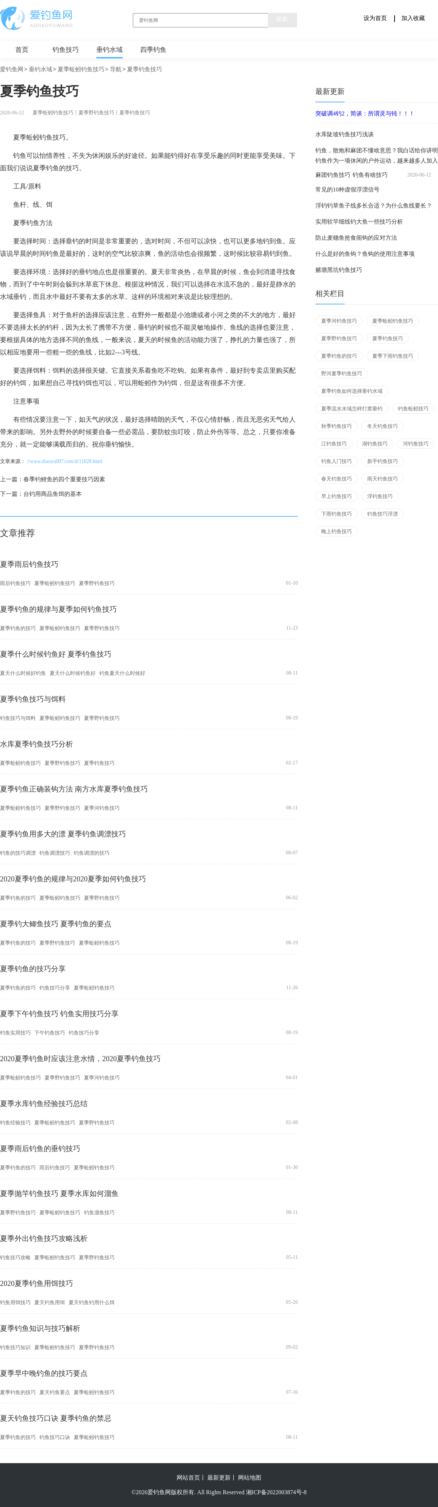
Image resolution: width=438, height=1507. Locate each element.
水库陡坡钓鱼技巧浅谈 (344, 134)
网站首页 (188, 1477)
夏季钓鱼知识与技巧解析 (40, 1328)
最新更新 (330, 91)
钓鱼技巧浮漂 (382, 514)
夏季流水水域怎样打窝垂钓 (352, 408)
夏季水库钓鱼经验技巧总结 (44, 1104)
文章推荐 (17, 533)
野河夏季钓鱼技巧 (341, 373)
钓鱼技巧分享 (54, 988)
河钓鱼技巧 (416, 444)
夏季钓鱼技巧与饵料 (33, 699)
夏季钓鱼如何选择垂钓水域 (352, 391)
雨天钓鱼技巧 (382, 479)
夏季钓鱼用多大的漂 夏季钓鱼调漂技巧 (63, 834)
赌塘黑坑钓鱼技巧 (338, 270)
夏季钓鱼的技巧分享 (33, 969)
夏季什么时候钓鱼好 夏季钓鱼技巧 (55, 654)
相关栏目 (330, 293)
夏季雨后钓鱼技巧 (29, 564)
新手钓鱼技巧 (382, 461)
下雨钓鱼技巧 (336, 514)
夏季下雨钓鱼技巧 (392, 356)
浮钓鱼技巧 (380, 496)
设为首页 (375, 18)
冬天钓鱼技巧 (382, 426)
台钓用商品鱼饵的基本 (52, 494)
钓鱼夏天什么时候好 (122, 673)
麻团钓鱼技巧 (332, 175)
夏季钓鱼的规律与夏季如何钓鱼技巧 (58, 609)
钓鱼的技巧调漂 (18, 853)
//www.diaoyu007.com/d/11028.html (64, 461)
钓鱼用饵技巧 (15, 1302)
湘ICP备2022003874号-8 (276, 1492)
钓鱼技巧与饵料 (18, 718)
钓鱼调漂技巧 (54, 853)
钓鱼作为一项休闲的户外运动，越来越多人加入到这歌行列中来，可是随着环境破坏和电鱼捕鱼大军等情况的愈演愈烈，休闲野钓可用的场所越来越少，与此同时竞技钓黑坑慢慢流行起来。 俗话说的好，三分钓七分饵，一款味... (376, 160)
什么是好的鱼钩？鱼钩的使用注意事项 (365, 254)
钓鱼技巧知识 (15, 1347)
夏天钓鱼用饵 (49, 1302)
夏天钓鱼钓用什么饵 (92, 1302)
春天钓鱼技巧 (336, 479)
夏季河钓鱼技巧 (102, 808)
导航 (116, 69)
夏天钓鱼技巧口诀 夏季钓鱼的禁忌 (55, 1418)
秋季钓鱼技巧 (336, 426)
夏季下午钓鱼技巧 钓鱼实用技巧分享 (59, 1014)
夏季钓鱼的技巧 (18, 628)
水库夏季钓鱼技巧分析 (36, 744)
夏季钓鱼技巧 (144, 69)
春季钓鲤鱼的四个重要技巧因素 (64, 479)
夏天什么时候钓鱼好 (73, 673)
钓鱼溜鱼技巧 (99, 1212)
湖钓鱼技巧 (375, 444)
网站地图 (249, 1477)
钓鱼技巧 (66, 49)
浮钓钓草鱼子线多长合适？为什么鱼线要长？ (373, 205)
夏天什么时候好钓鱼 (23, 673)
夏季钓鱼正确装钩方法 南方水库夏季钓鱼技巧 (74, 789)
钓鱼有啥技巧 (370, 175)
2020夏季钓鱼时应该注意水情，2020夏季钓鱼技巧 (80, 1059)
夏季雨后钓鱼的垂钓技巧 (40, 1149)
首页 (21, 49)
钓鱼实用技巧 (15, 1033)
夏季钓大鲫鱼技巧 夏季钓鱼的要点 (55, 924)
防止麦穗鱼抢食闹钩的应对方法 (356, 238)
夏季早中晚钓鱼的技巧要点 (44, 1373)
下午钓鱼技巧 (49, 1033)
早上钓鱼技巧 (336, 496)
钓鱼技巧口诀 (54, 1437)
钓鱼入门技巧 (336, 461)
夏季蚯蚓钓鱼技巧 (81, 69)
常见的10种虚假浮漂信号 (347, 189)
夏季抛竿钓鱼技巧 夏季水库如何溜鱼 (59, 1193)
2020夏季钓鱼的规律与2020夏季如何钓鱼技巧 (73, 879)
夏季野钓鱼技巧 (96, 112)
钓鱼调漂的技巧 (92, 853)
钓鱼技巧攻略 (15, 1257)
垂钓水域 (109, 49)
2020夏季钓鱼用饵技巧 (36, 1283)
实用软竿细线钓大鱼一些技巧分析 (359, 222)
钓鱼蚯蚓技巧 (413, 408)
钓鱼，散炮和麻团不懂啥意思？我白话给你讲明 (376, 150)
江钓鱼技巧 (334, 444)
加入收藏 (413, 18)
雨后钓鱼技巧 (15, 583)
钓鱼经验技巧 (15, 1122)
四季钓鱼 (153, 49)
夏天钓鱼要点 (54, 1392)
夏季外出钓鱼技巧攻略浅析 (44, 1238)
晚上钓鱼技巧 (336, 531)
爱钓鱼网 (11, 69)
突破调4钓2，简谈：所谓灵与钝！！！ (365, 113)
